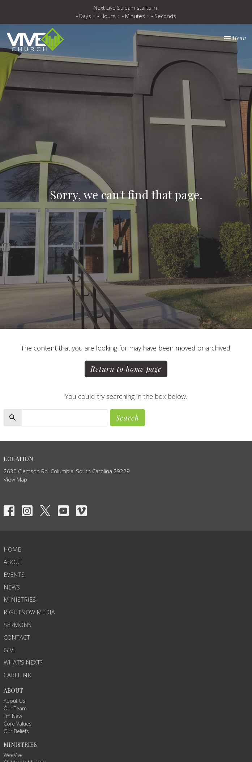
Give (10, 650)
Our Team (15, 708)
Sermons (17, 625)
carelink (17, 675)
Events (14, 575)
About (13, 562)
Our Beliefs (16, 731)
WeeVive (13, 755)
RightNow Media (29, 612)
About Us (14, 700)
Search (127, 417)
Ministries (20, 600)
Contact (17, 637)
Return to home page (126, 369)
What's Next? (23, 662)
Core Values (17, 723)
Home (12, 549)
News (12, 587)
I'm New (13, 716)
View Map (15, 479)
